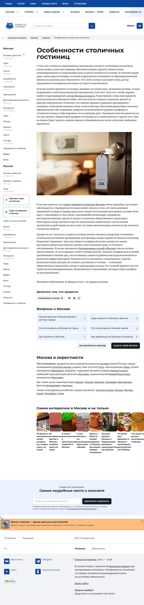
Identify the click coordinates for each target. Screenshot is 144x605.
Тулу (101, 367)
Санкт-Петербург (47, 393)
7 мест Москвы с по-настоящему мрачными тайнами (83, 440)
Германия (111, 382)
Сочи (61, 393)
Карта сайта (81, 583)
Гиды (5, 115)
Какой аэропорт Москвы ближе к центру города (62, 318)
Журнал (75, 12)
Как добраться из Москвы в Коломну (114, 336)
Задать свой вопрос (125, 345)
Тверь (126, 367)
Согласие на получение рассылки (81, 509)
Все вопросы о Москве (92, 345)
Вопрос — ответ (94, 12)
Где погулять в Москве (62, 336)
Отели (21, 3)
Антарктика (53, 385)
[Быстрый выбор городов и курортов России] (17, 12)
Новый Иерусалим (119, 374)
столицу (104, 363)
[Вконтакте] (69, 298)
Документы (98, 548)
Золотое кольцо (105, 390)
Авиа (33, 3)
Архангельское (119, 370)
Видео (6, 154)
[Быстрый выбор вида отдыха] (63, 12)
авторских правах (119, 566)
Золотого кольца (61, 367)
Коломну (84, 374)
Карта (6, 135)
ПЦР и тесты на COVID (14, 221)
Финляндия (125, 382)
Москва (46, 37)
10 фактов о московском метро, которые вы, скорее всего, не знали (43, 442)
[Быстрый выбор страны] (37, 12)
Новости (114, 12)
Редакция (28, 538)
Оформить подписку (96, 501)
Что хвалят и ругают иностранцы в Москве (137, 438)
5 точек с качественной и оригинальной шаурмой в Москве (69, 440)
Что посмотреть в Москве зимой (114, 328)
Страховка (80, 3)
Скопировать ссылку (51, 298)
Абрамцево (57, 370)
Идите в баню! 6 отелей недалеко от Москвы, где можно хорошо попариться (95, 443)
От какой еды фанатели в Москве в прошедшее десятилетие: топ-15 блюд (124, 442)
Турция (89, 382)
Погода (129, 12)
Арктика (67, 385)
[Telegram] (74, 298)
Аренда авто (49, 3)
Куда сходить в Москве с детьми (114, 318)
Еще (137, 12)
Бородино (57, 377)
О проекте (10, 538)
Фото (5, 159)
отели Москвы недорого (81, 96)
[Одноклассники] (53, 570)
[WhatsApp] (79, 298)
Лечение (7, 297)
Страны (29, 12)
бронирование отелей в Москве (97, 248)
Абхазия (99, 382)
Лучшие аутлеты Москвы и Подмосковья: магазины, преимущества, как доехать (110, 442)
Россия (9, 12)
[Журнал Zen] (22, 570)
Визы (65, 3)
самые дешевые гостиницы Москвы (84, 204)
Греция (79, 382)
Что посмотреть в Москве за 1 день (62, 328)
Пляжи (6, 121)
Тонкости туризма (17, 37)
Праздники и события (14, 148)
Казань (119, 390)
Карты (6, 269)
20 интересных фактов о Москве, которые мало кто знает (55, 442)
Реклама (80, 548)
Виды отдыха (52, 12)
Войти (130, 25)
